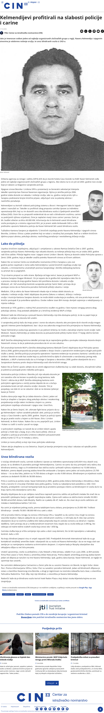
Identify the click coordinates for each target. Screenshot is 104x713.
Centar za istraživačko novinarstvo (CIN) (26, 33)
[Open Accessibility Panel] (100, 709)
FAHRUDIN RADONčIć (39, 594)
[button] (81, 31)
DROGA (28, 594)
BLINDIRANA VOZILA (8, 594)
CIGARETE (20, 594)
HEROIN (50, 594)
